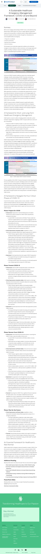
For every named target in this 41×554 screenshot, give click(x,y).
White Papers (15, 538)
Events (23, 529)
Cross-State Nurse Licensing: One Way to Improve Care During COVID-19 (21, 477)
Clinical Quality (4, 529)
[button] (2, 2)
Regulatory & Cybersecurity (6, 534)
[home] (10, 2)
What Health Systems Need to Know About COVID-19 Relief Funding (20, 465)
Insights (19, 5)
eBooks (14, 536)
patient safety (23, 204)
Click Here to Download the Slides (11, 486)
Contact (31, 525)
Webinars (14, 534)
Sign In (26, 1)
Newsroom (23, 527)
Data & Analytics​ (4, 527)
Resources (15, 525)
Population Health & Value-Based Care (5, 537)
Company (23, 525)
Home (5, 5)
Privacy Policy (33, 552)
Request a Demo (34, 1)
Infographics (15, 543)
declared (25, 78)
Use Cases (15, 527)
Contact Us (31, 529)
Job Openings (24, 534)
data (19, 141)
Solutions (4, 525)
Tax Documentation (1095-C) (34, 536)
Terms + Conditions (25, 552)
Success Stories (16, 529)
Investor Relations (24, 536)
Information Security (33, 534)
